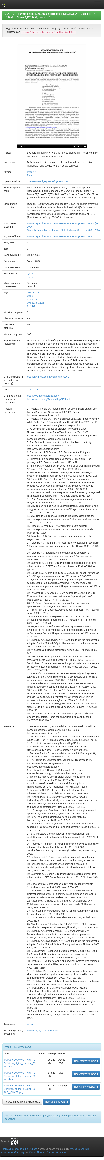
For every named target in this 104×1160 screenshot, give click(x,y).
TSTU (30, 277)
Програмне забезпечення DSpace (19, 1149)
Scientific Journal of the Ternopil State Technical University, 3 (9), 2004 (63, 230)
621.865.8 (32, 299)
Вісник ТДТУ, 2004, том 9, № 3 (33, 17)
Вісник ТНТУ (88, 14)
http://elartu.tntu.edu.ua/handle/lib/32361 (48, 376)
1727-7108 (32, 389)
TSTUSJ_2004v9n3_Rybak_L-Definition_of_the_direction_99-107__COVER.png (20, 1089)
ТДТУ (30, 273)
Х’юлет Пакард (37, 1152)
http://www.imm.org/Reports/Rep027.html (48, 399)
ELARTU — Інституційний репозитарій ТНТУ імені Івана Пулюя (41, 14)
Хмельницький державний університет (48, 181)
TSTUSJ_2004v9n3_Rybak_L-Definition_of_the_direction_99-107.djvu (20, 1076)
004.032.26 (33, 292)
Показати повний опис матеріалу (22, 1101)
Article (30, 1024)
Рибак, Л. (32, 172)
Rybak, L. (32, 175)
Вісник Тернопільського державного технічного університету (59, 236)
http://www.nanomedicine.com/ (43, 395)
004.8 (30, 296)
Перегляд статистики (56, 1101)
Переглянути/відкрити (86, 1061)
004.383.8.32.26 (35, 302)
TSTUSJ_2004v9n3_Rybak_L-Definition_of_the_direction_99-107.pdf (20, 1063)
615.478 (31, 306)
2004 (10, 17)
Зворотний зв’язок (57, 1152)
